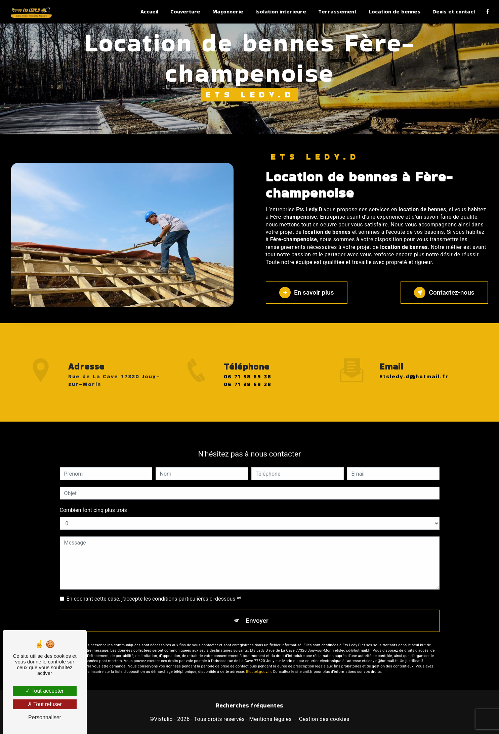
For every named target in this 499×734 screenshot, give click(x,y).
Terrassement (337, 11)
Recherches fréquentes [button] (249, 706)
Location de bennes (394, 11)
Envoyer (257, 613)
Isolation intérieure (280, 11)
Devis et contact (453, 11)
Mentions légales (270, 719)
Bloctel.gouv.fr (258, 664)
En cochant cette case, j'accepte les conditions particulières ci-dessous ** (154, 591)
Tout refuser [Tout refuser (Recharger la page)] (45, 704)
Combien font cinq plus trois (93, 502)
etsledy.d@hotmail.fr (414, 369)
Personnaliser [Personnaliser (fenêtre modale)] (44, 717)
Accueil (149, 11)
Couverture (185, 11)
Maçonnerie (227, 11)
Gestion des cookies (324, 719)
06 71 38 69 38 (248, 384)
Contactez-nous (444, 292)
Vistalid (163, 719)
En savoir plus (307, 292)
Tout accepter (45, 691)
